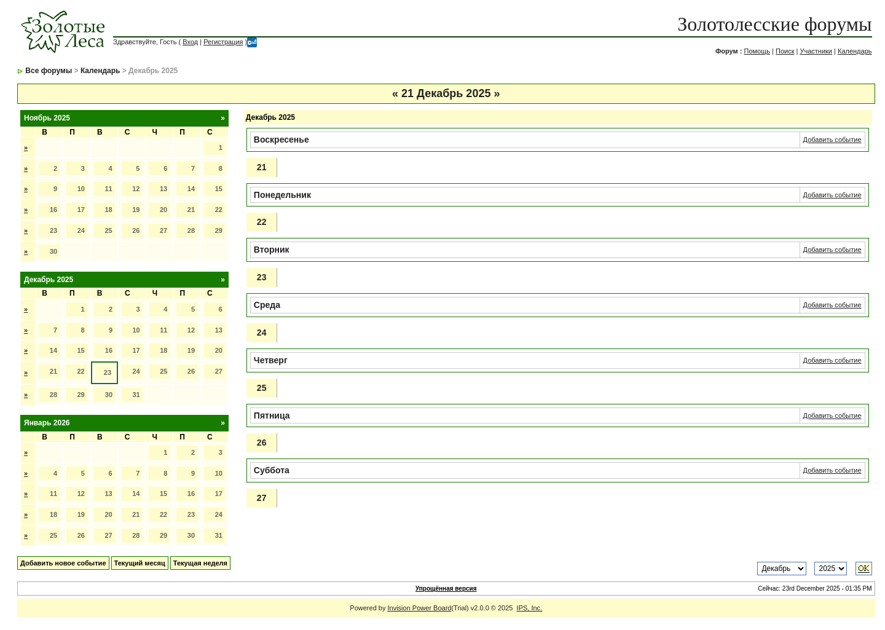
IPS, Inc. (530, 608)
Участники (816, 51)
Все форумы (48, 70)
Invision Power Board (420, 608)
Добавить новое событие (63, 563)
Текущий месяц (139, 563)
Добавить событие (832, 139)
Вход (190, 41)
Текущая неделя (200, 563)
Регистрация (223, 41)
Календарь (855, 51)
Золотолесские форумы (774, 24)
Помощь (757, 51)
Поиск (785, 51)
